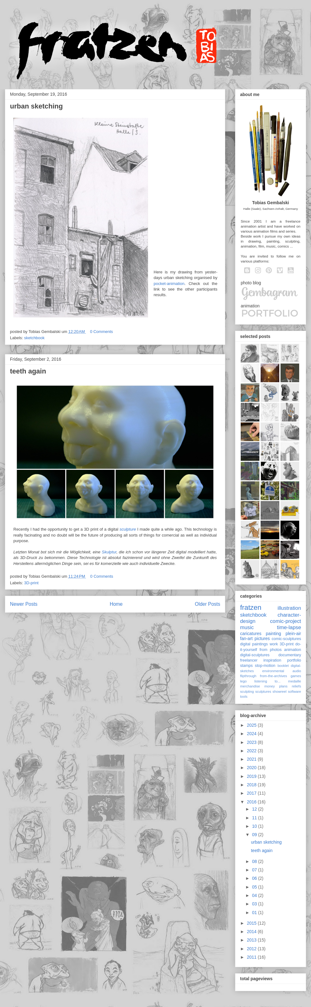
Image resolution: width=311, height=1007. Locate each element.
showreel (279, 691)
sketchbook (34, 337)
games (295, 676)
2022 (252, 750)
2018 (252, 784)
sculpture (127, 529)
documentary (289, 655)
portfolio (294, 660)
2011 (252, 957)
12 (255, 809)
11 (255, 817)
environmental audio (281, 671)
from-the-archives (273, 676)
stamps (246, 665)
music (247, 627)
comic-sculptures (286, 639)
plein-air (293, 633)
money (269, 686)
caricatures (250, 633)
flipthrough (248, 676)
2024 (252, 733)
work (274, 644)
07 (255, 869)
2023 (252, 742)
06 (255, 878)
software (294, 691)
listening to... (267, 681)
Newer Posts (23, 604)
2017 (252, 793)
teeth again (28, 371)
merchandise (250, 686)
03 (255, 903)
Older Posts (207, 604)
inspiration (272, 660)
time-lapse (289, 627)
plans (283, 686)
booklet (283, 665)
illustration (289, 608)
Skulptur (109, 552)
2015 (252, 923)
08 (255, 861)
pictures (262, 638)
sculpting (247, 691)
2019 (252, 776)
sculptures (263, 691)
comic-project (285, 621)
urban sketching (36, 106)
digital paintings (254, 644)
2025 (252, 725)
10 (255, 826)
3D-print (31, 583)
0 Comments (101, 331)
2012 (252, 948)
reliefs (296, 686)
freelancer (249, 660)
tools (244, 696)
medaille (294, 681)
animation (292, 650)
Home (116, 604)
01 (255, 912)
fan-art (246, 638)
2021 (252, 759)
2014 (252, 931)
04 (255, 895)
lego (243, 681)
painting (273, 633)
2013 (252, 939)
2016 (252, 801)
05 (255, 886)
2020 (252, 767)
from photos (271, 650)
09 (255, 834)
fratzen (250, 607)
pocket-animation (169, 283)
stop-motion (265, 665)
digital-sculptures (255, 655)
